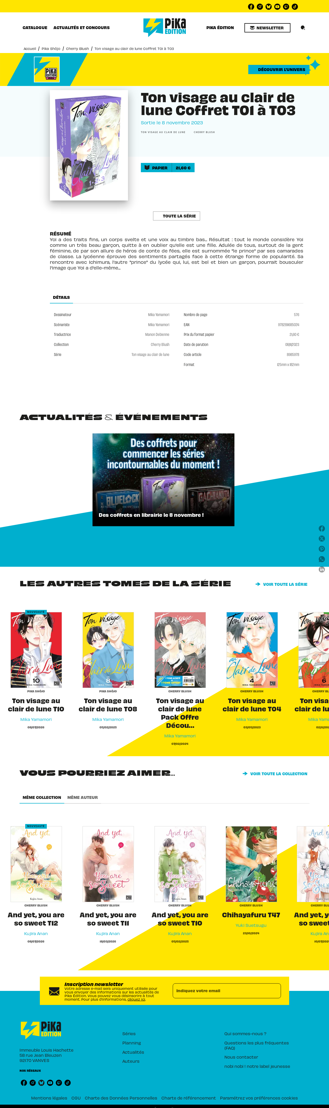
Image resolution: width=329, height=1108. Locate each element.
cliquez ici (136, 999)
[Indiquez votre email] (220, 990)
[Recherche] (303, 27)
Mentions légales (49, 1097)
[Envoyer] (275, 990)
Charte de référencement (188, 1097)
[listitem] (251, 6)
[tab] (35, 27)
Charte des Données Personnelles (121, 1097)
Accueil (30, 48)
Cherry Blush (77, 48)
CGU (76, 1097)
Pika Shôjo (51, 48)
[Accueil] (164, 27)
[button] (267, 27)
